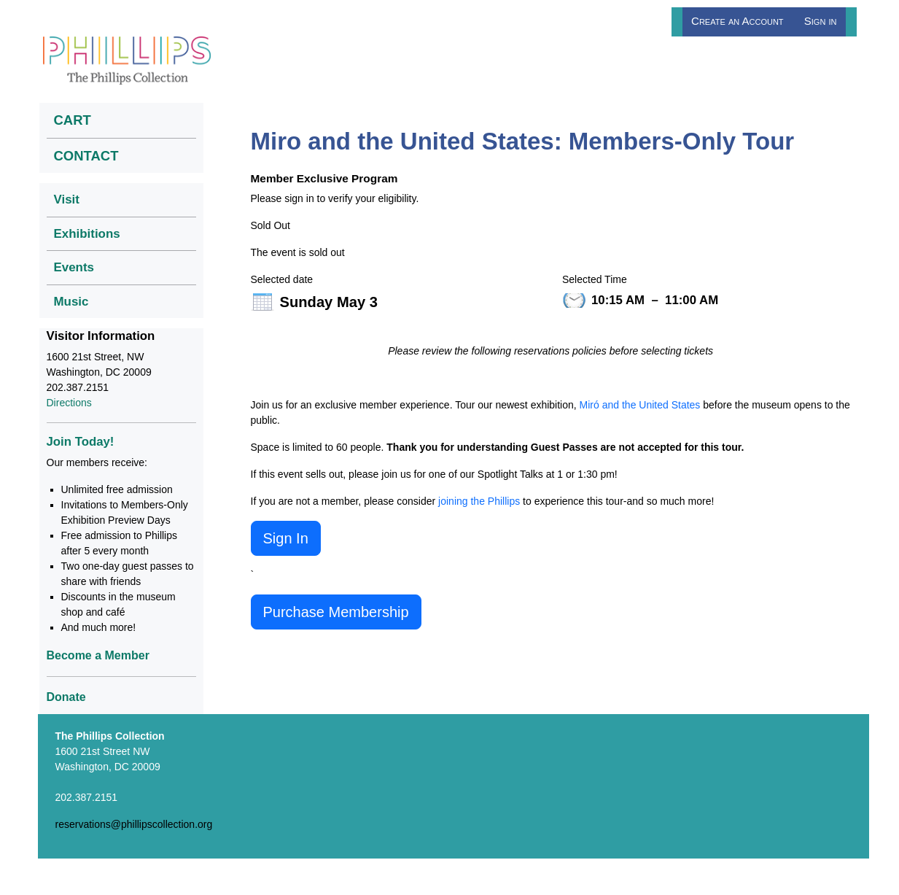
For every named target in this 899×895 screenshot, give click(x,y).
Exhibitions (87, 234)
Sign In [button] (285, 538)
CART (72, 120)
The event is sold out (298, 252)
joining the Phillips (479, 501)
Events (74, 267)
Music (71, 302)
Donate (66, 697)
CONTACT (86, 155)
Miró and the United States (640, 405)
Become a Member (98, 655)
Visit (66, 199)
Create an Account (737, 21)
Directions (69, 402)
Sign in (820, 21)
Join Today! (80, 442)
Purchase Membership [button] (336, 612)
